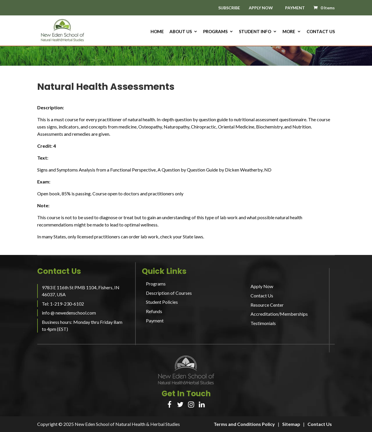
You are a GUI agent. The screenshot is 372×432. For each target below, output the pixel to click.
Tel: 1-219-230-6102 (63, 303)
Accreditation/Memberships (279, 314)
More (288, 31)
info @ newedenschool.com (69, 312)
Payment (155, 320)
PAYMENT (295, 7)
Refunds (154, 311)
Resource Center (267, 305)
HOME (157, 31)
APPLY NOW (261, 7)
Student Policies (162, 302)
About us (180, 31)
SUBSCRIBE (229, 8)
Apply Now (262, 286)
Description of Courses (169, 293)
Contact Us (321, 31)
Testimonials (263, 323)
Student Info (255, 31)
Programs (215, 31)
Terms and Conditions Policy (244, 424)
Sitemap (291, 424)
